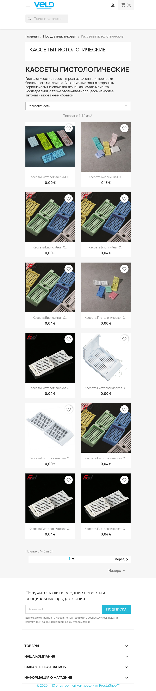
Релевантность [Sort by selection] (78, 105)
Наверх (117, 570)
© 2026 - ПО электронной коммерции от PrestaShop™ (78, 685)
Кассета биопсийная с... (106, 177)
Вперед (121, 559)
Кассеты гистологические (68, 49)
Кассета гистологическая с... (50, 177)
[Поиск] (46, 19)
